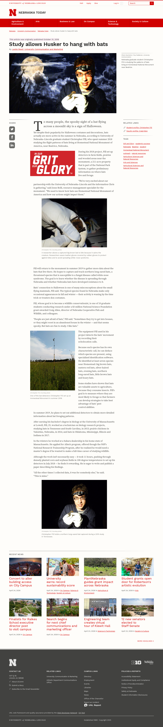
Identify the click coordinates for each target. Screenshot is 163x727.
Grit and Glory (128, 144)
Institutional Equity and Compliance (135, 680)
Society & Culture (140, 21)
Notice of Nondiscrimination (132, 684)
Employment (89, 680)
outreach (126, 153)
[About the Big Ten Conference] (136, 663)
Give (96, 3)
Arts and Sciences (130, 162)
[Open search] (141, 3)
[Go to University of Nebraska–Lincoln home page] (12, 12)
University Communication (26, 31)
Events (87, 684)
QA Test (82, 713)
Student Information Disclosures (134, 695)
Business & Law (67, 21)
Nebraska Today (32, 12)
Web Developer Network (67, 713)
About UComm (18, 682)
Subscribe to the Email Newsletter (25, 689)
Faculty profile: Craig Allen (137, 131)
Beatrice (135, 147)
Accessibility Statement (130, 676)
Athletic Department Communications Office (62, 681)
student (143, 147)
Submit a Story (18, 685)
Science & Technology (113, 22)
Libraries (87, 688)
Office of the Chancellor (93, 699)
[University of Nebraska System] (149, 663)
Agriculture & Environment (18, 22)
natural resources (139, 153)
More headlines (144, 641)
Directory (87, 676)
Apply (88, 3)
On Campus (89, 21)
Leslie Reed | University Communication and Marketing (37, 49)
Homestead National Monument (136, 150)
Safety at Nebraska (129, 691)
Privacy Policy (126, 688)
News (86, 695)
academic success (142, 144)
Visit (81, 3)
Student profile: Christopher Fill (139, 128)
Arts (37, 21)
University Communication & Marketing (62, 676)
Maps (86, 691)
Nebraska (12, 31)
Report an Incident (92, 704)
